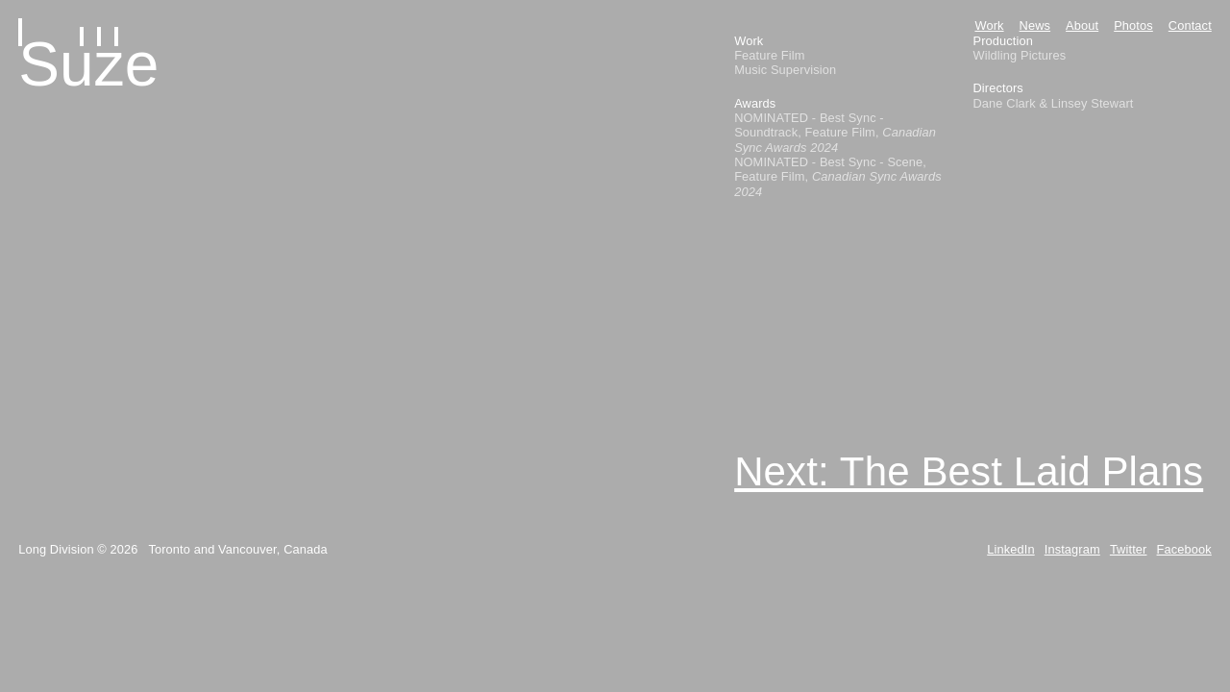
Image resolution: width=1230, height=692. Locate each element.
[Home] (80, 28)
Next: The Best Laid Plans (968, 471)
